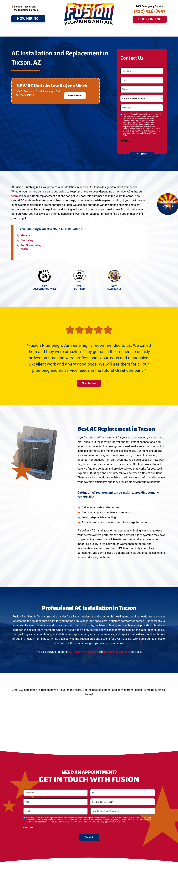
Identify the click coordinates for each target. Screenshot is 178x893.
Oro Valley (26, 238)
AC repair (75, 650)
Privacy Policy (121, 820)
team (14, 194)
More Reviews (89, 381)
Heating (74, 31)
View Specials (75, 91)
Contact (157, 31)
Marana (25, 233)
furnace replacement (117, 650)
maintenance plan (135, 885)
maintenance (90, 650)
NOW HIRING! (28, 21)
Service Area (127, 31)
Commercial (91, 31)
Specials (109, 31)
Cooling (58, 31)
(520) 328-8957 (149, 13)
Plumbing (19, 31)
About (143, 31)
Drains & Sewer (38, 31)
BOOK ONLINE (149, 22)
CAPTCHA (125, 139)
